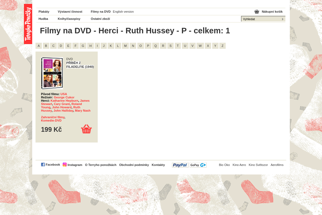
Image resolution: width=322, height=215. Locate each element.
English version (123, 11)
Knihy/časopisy (69, 18)
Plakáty (44, 11)
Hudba (43, 18)
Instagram (74, 164)
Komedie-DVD (51, 120)
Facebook (53, 164)
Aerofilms (277, 164)
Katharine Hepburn (64, 100)
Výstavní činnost (70, 11)
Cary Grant (62, 104)
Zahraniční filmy (52, 117)
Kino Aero (239, 164)
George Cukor (64, 97)
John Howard (62, 107)
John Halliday (63, 110)
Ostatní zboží (100, 18)
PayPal (189, 165)
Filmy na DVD (101, 11)
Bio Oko (224, 164)
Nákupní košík (272, 11)
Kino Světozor (258, 164)
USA (64, 94)
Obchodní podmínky (134, 164)
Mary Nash (83, 110)
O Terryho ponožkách (100, 164)
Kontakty (158, 164)
